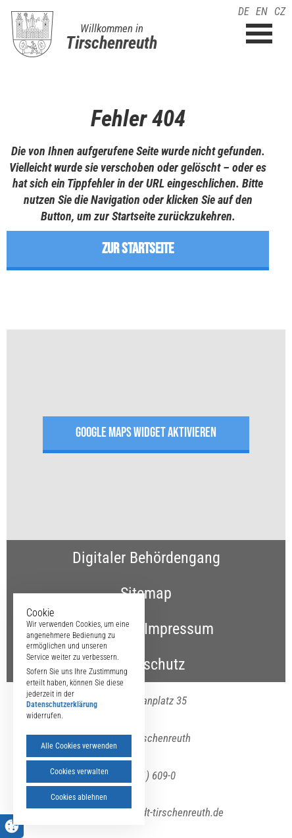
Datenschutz (146, 664)
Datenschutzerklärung (61, 704)
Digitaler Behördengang (146, 558)
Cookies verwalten (79, 771)
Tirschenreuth (111, 43)
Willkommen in (111, 28)
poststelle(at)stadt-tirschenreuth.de (146, 812)
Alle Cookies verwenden (79, 746)
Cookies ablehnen (79, 797)
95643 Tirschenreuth (146, 738)
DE (243, 11)
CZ (279, 11)
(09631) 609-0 (146, 775)
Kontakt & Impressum (146, 629)
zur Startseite (138, 248)
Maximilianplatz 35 (146, 700)
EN (262, 11)
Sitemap (146, 593)
